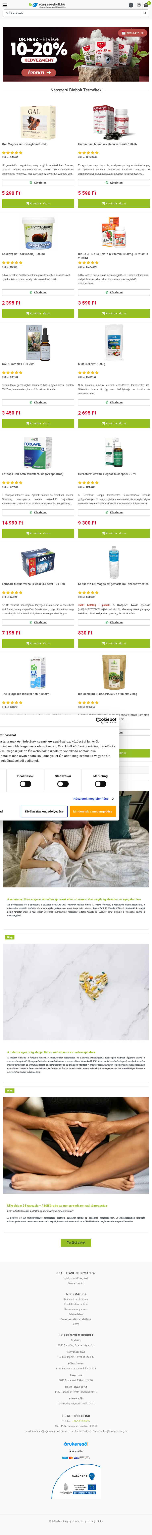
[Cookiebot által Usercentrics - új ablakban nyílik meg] (129, 721)
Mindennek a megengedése (124, 811)
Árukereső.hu (76, 1451)
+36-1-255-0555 (81, 1421)
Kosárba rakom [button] (38, 203)
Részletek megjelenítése (122, 798)
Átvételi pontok (76, 1283)
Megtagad (28, 811)
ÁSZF (76, 1324)
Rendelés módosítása (76, 1299)
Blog (9, 937)
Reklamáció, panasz (76, 1309)
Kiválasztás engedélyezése (76, 811)
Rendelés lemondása (76, 1304)
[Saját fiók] (139, 5)
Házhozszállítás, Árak (76, 1278)
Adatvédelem (76, 1314)
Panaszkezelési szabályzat (76, 1319)
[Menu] (131, 5)
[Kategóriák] (5, 5)
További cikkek (76, 1242)
